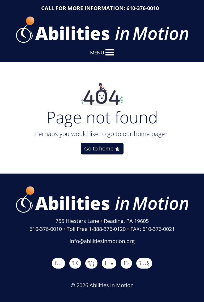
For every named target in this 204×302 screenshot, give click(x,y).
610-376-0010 (142, 8)
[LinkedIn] (91, 263)
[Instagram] (58, 263)
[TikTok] (109, 263)
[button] (97, 52)
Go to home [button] (102, 148)
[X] (126, 263)
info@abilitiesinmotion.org (102, 241)
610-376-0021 (158, 228)
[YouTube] (144, 263)
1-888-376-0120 (107, 228)
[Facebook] (75, 263)
